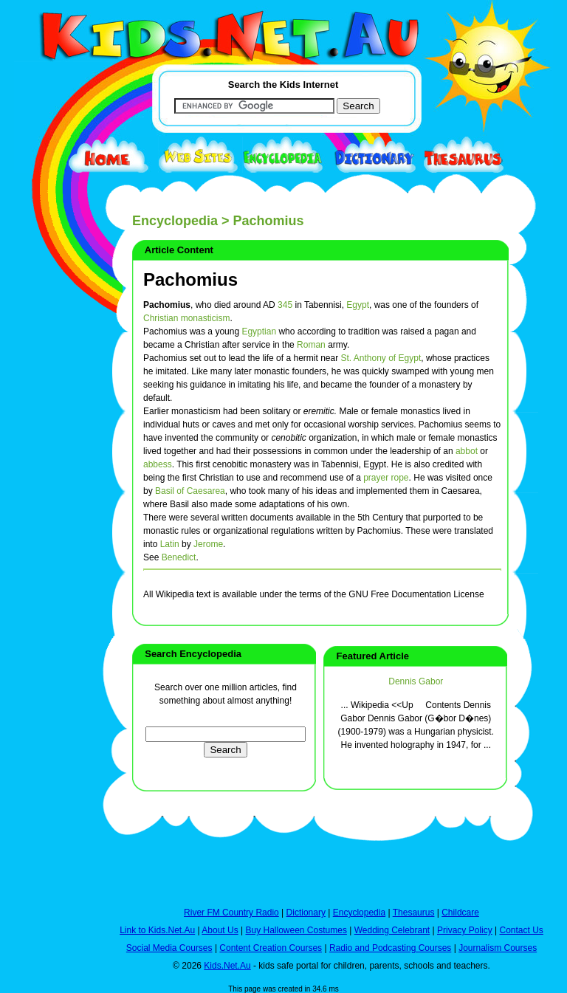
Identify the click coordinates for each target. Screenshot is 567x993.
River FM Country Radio (231, 912)
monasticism (205, 318)
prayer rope (385, 478)
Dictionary (306, 912)
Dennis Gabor (415, 681)
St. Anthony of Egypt (380, 358)
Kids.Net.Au (227, 966)
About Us (220, 930)
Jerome (208, 544)
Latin (169, 544)
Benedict (179, 557)
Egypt (357, 305)
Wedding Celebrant (392, 930)
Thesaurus (414, 912)
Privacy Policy (464, 930)
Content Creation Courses (270, 948)
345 (285, 305)
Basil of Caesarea (190, 491)
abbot (467, 451)
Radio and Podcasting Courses (390, 948)
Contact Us (521, 930)
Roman (311, 345)
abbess (157, 464)
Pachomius (190, 279)
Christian (160, 318)
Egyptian (258, 331)
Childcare (460, 912)
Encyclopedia (175, 220)
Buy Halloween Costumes (295, 930)
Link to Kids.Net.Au (157, 930)
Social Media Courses (169, 948)
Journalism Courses (497, 948)
